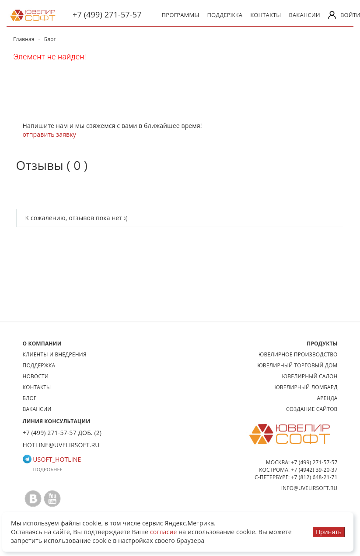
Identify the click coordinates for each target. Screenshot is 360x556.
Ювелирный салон (310, 376)
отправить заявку (49, 134)
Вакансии (304, 15)
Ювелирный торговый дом (297, 365)
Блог (30, 398)
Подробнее (48, 469)
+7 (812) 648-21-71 (314, 477)
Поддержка (224, 15)
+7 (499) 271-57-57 (107, 14)
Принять (329, 532)
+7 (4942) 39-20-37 (314, 469)
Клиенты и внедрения (55, 354)
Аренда (327, 398)
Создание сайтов (312, 409)
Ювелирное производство (298, 354)
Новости (36, 376)
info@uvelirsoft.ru (309, 488)
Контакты (265, 15)
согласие (163, 532)
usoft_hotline (52, 459)
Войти (340, 15)
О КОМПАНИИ (42, 343)
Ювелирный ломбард (305, 387)
